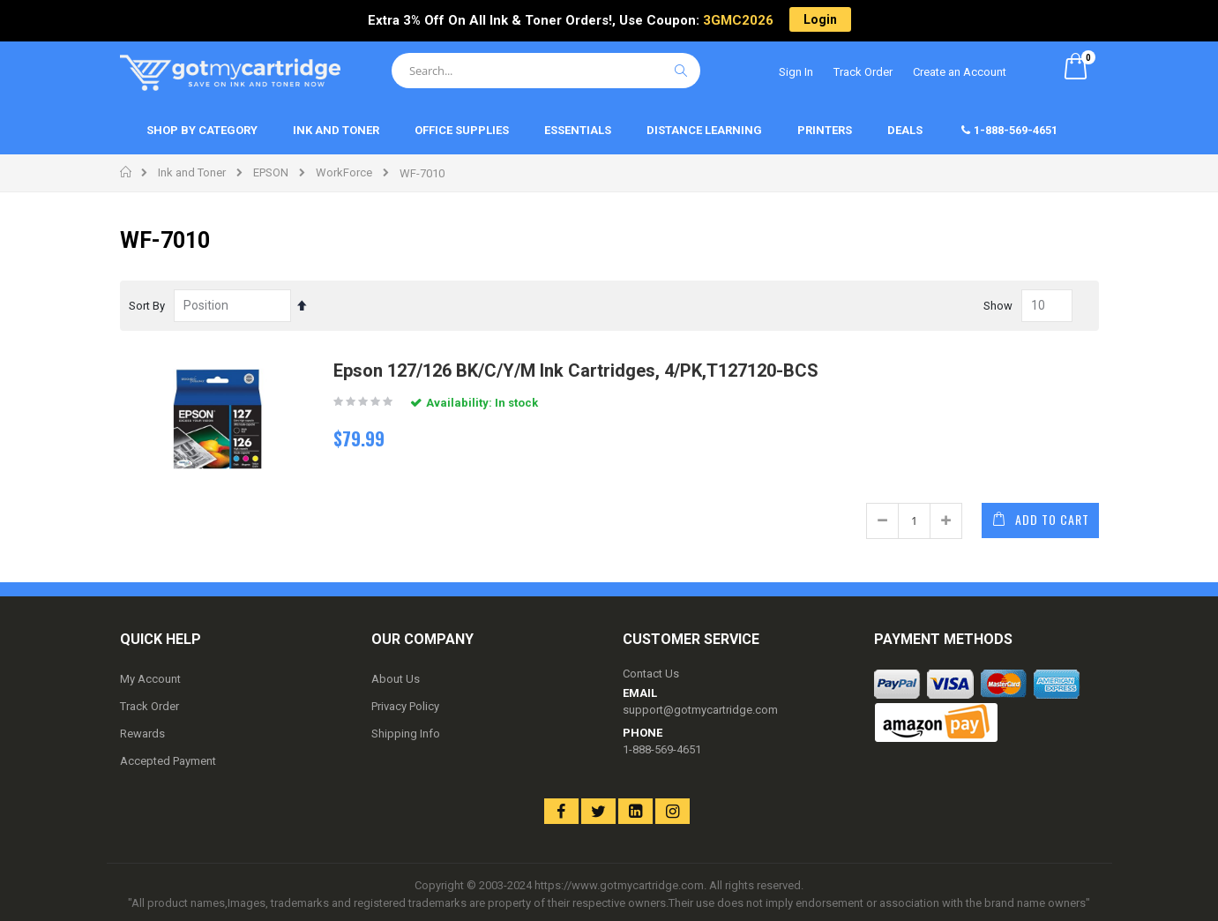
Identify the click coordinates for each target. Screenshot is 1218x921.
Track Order (863, 72)
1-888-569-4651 (662, 749)
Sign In (796, 72)
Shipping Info (405, 733)
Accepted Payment (168, 761)
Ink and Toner (192, 172)
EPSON (270, 172)
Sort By (147, 305)
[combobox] (546, 70)
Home (126, 172)
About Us (395, 678)
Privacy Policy (405, 706)
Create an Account (959, 72)
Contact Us (651, 673)
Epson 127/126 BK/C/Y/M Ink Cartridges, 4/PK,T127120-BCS (575, 370)
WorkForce (344, 172)
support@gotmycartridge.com (700, 709)
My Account (150, 678)
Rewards (142, 733)
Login (820, 19)
